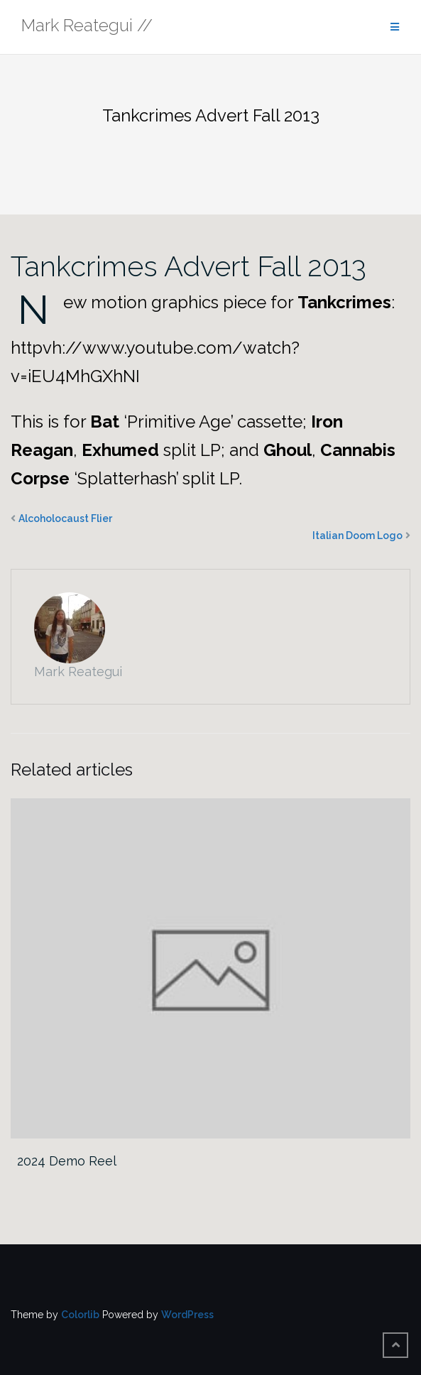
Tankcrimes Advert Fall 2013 (188, 266)
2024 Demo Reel (66, 1160)
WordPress (187, 1314)
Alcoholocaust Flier (65, 518)
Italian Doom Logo (357, 535)
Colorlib (80, 1314)
